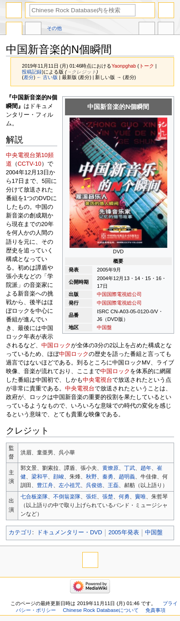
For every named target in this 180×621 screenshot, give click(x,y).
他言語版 (147, 29)
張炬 (91, 496)
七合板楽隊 (34, 496)
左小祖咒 (69, 485)
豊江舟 (45, 485)
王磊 (113, 485)
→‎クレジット (81, 71)
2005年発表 (123, 532)
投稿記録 (32, 71)
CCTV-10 (29, 164)
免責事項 (155, 610)
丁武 (129, 468)
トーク (146, 66)
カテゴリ (20, 532)
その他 (54, 28)
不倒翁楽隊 (66, 496)
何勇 (124, 496)
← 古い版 (47, 77)
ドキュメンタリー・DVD (69, 532)
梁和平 (39, 476)
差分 (29, 77)
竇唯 (140, 496)
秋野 (91, 476)
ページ (14, 29)
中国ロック (56, 345)
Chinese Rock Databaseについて (101, 610)
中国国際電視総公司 (119, 294)
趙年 (145, 468)
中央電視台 (97, 380)
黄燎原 (110, 468)
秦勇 (107, 476)
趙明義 (127, 476)
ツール (166, 29)
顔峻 (58, 476)
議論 (33, 29)
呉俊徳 (94, 485)
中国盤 (104, 327)
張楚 (107, 496)
